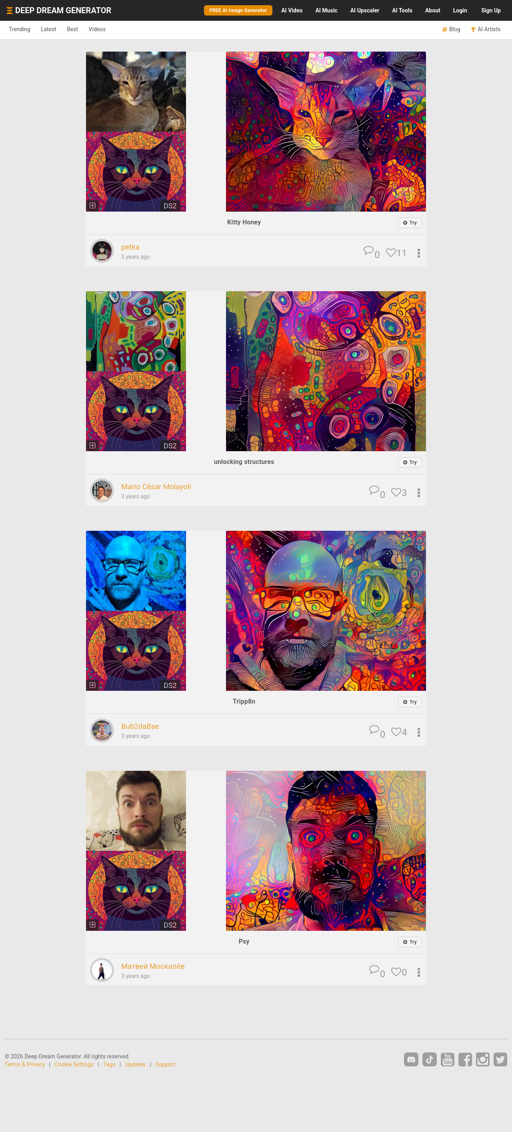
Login (460, 10)
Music (326, 10)
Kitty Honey (244, 222)
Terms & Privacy (25, 1065)
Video (291, 10)
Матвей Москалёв (157, 967)
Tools (402, 10)
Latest (56, 29)
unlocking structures (244, 462)
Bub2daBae (142, 727)
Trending (22, 29)
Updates (135, 1065)
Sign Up (491, 10)
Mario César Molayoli (160, 487)
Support (165, 1065)
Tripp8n (244, 702)
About (432, 10)
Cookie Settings (74, 1065)
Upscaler (364, 10)
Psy (244, 942)
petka (131, 247)
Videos (115, 29)
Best (85, 29)
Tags (109, 1065)
